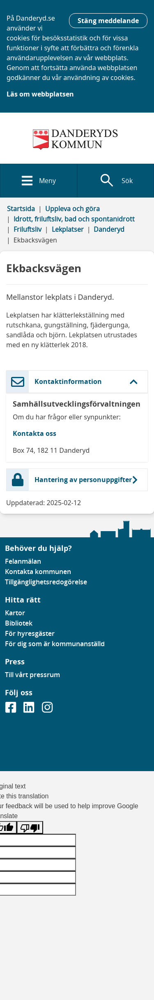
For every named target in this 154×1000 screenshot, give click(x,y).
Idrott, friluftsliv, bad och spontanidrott (74, 219)
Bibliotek (18, 623)
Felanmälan (23, 561)
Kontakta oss (34, 433)
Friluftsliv (27, 229)
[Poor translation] (30, 827)
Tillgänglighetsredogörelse (46, 581)
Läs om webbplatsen (40, 94)
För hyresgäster (30, 633)
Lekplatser (68, 229)
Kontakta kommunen (38, 571)
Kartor (15, 612)
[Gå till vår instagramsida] (47, 709)
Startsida (21, 208)
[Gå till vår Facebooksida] (11, 709)
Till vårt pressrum (32, 674)
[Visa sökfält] (115, 181)
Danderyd (109, 229)
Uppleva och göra (72, 208)
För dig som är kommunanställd (55, 643)
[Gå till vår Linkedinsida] (29, 709)
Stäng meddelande (108, 20)
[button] (77, 381)
